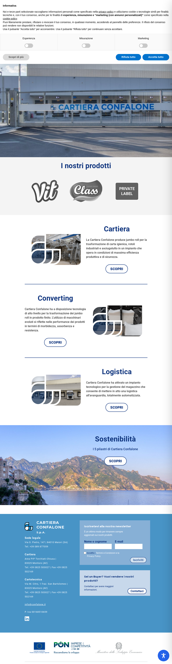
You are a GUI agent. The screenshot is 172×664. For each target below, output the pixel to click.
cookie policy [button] (10, 18)
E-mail (130, 544)
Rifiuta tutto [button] (128, 57)
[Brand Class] (86, 191)
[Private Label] (127, 191)
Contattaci (137, 591)
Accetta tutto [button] (155, 57)
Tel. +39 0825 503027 (37, 567)
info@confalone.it (35, 604)
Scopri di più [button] (16, 57)
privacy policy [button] (106, 11)
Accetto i (103, 554)
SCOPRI (116, 269)
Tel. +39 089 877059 (36, 546)
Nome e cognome (99, 544)
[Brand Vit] (45, 191)
